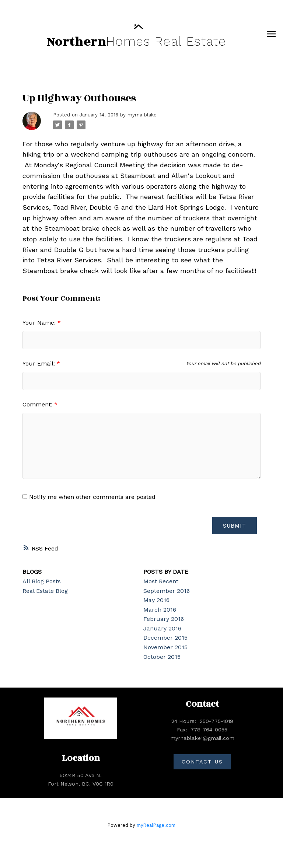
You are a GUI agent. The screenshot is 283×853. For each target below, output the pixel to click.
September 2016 (166, 590)
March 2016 (159, 609)
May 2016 (156, 600)
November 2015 (165, 647)
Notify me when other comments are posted (89, 496)
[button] (202, 762)
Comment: (38, 404)
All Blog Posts (41, 581)
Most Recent (160, 581)
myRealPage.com (156, 825)
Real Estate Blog (45, 590)
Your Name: (39, 322)
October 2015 (162, 656)
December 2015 (165, 638)
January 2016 (162, 628)
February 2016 (163, 619)
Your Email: (39, 363)
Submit (234, 525)
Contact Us (202, 762)
